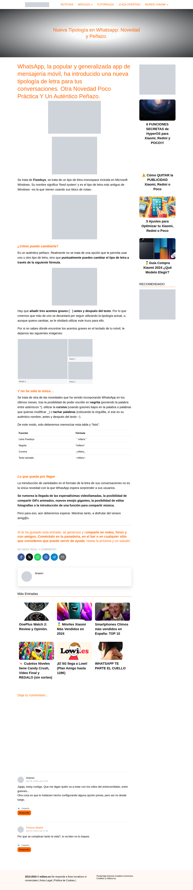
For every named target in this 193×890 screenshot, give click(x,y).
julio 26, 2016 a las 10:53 (37, 781)
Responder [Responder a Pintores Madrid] (24, 849)
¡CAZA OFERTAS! (130, 4)
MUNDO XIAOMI (155, 4)
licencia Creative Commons (120, 876)
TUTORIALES (105, 4)
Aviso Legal (46, 880)
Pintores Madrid (34, 827)
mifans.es (111, 878)
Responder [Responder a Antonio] (24, 813)
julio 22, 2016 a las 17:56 (37, 831)
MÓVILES (84, 4)
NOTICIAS (67, 4)
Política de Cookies (64, 880)
